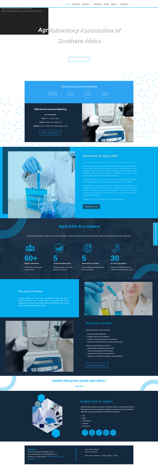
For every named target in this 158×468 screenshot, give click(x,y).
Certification (97, 4)
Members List (91, 206)
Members (85, 4)
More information (50, 132)
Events (106, 4)
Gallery (113, 4)
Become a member (79, 59)
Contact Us (124, 4)
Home (67, 4)
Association (76, 4)
